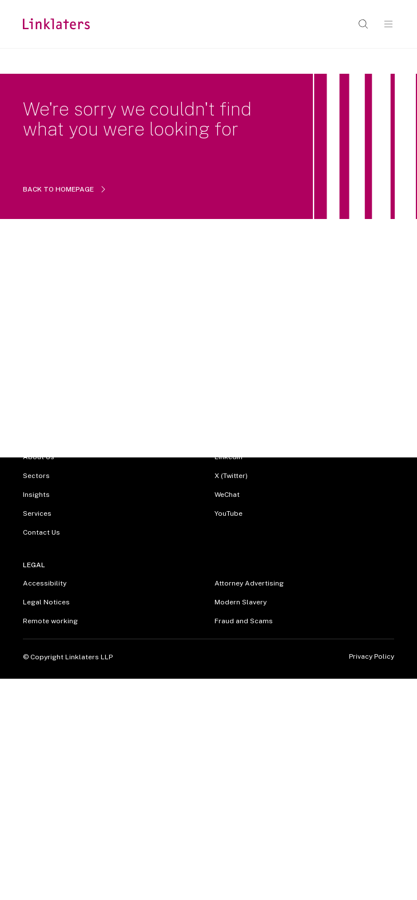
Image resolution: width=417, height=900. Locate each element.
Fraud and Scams (244, 621)
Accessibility (44, 583)
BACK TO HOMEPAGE (65, 189)
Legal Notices (46, 602)
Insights (36, 495)
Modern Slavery (241, 602)
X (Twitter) (231, 476)
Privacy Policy (371, 656)
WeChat (227, 495)
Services (37, 513)
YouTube (229, 513)
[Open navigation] (388, 24)
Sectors (36, 476)
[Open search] (363, 24)
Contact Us (41, 532)
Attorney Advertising (249, 583)
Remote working (50, 621)
